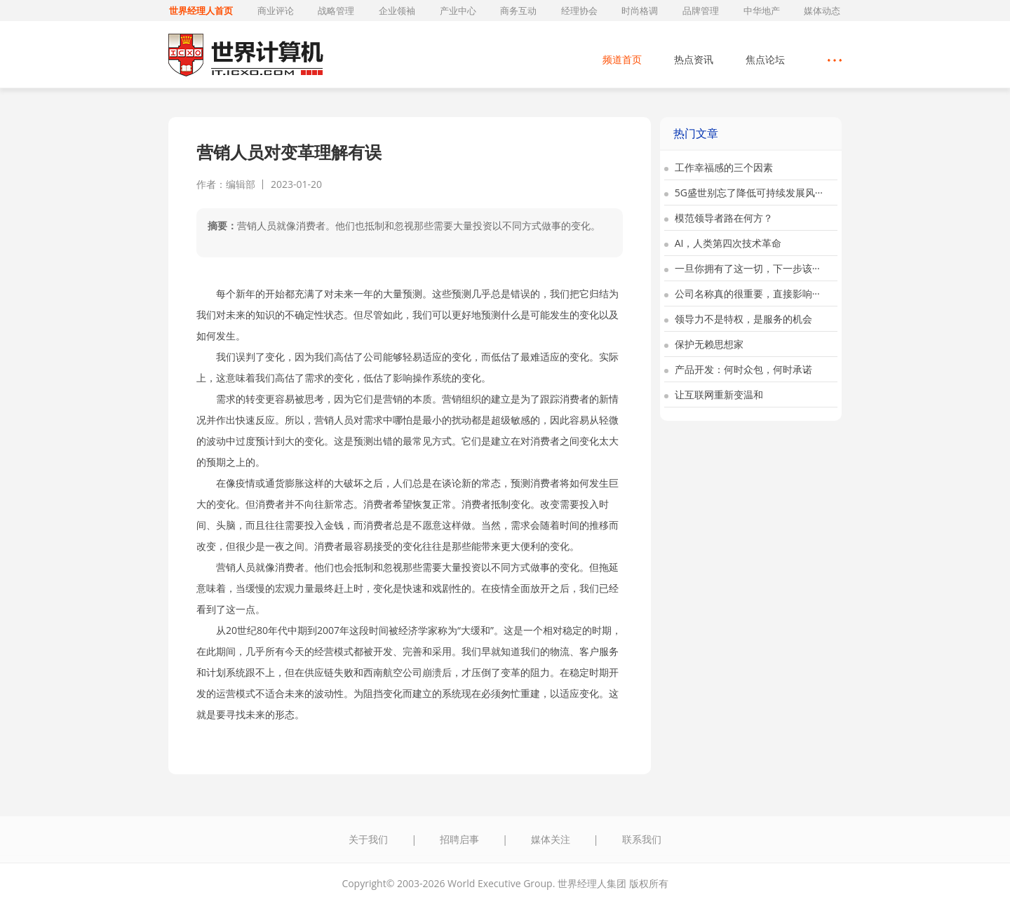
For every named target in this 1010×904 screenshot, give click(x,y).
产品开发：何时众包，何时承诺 (738, 369)
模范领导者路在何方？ (718, 217)
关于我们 (368, 839)
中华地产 (761, 10)
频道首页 (622, 59)
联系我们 (641, 839)
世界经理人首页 (201, 10)
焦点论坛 (765, 59)
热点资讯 (693, 59)
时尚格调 (639, 10)
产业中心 (458, 10)
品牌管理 (700, 10)
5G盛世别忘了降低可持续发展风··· (743, 192)
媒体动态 (822, 10)
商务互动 (518, 10)
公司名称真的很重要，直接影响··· (742, 293)
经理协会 (579, 10)
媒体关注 (550, 839)
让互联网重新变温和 (713, 394)
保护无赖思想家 (703, 344)
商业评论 (275, 10)
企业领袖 (397, 10)
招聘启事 (459, 839)
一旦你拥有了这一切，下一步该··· (742, 268)
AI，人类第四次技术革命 (722, 243)
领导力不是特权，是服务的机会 (738, 318)
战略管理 (336, 10)
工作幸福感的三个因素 (718, 167)
